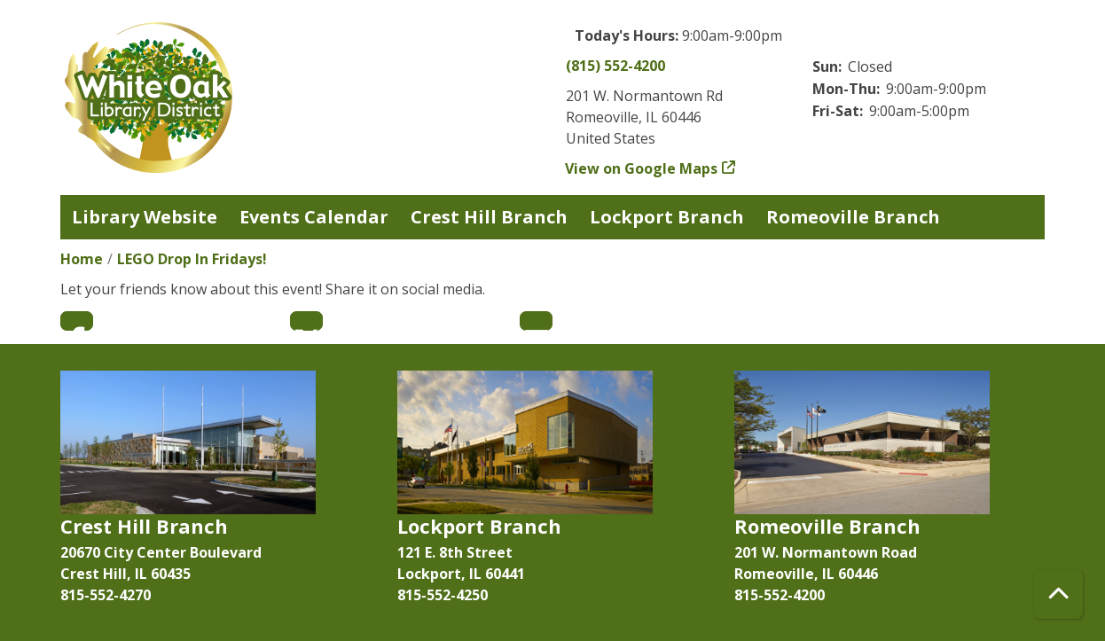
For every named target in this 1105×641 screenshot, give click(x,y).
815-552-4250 (442, 595)
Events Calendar (313, 217)
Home (81, 259)
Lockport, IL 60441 (461, 573)
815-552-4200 (779, 595)
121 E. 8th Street (455, 552)
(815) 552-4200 (615, 65)
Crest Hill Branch (489, 217)
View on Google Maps (641, 168)
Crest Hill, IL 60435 (125, 573)
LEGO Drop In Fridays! (192, 259)
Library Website (144, 217)
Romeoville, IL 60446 (806, 573)
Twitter (306, 321)
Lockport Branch (667, 217)
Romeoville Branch (853, 217)
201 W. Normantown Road (825, 552)
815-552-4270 (105, 595)
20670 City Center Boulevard (161, 552)
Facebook (76, 321)
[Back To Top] (1058, 594)
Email (536, 321)
